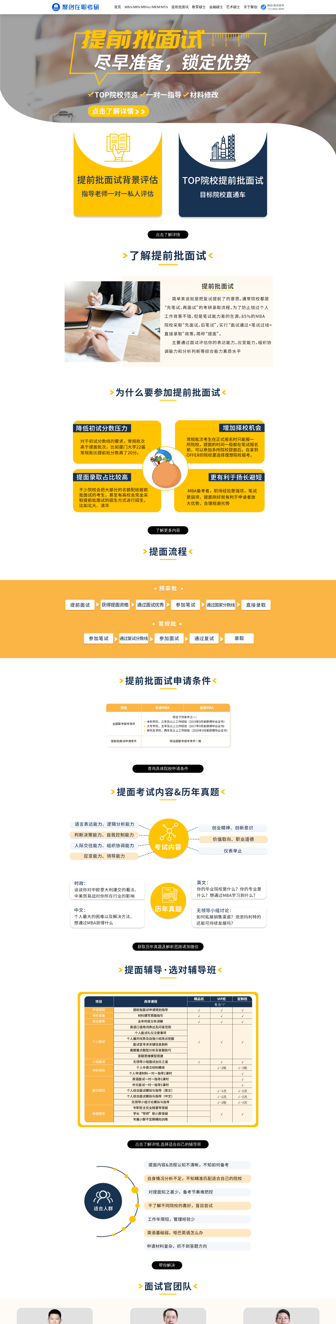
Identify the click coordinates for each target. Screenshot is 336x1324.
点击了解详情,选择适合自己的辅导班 (168, 1144)
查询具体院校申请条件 (168, 768)
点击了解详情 (168, 234)
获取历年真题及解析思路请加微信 (168, 946)
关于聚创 (250, 7)
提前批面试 (180, 7)
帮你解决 (167, 1265)
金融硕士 (216, 7)
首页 (117, 7)
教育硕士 (199, 7)
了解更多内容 (168, 530)
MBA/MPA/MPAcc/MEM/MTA (146, 7)
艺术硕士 (233, 7)
